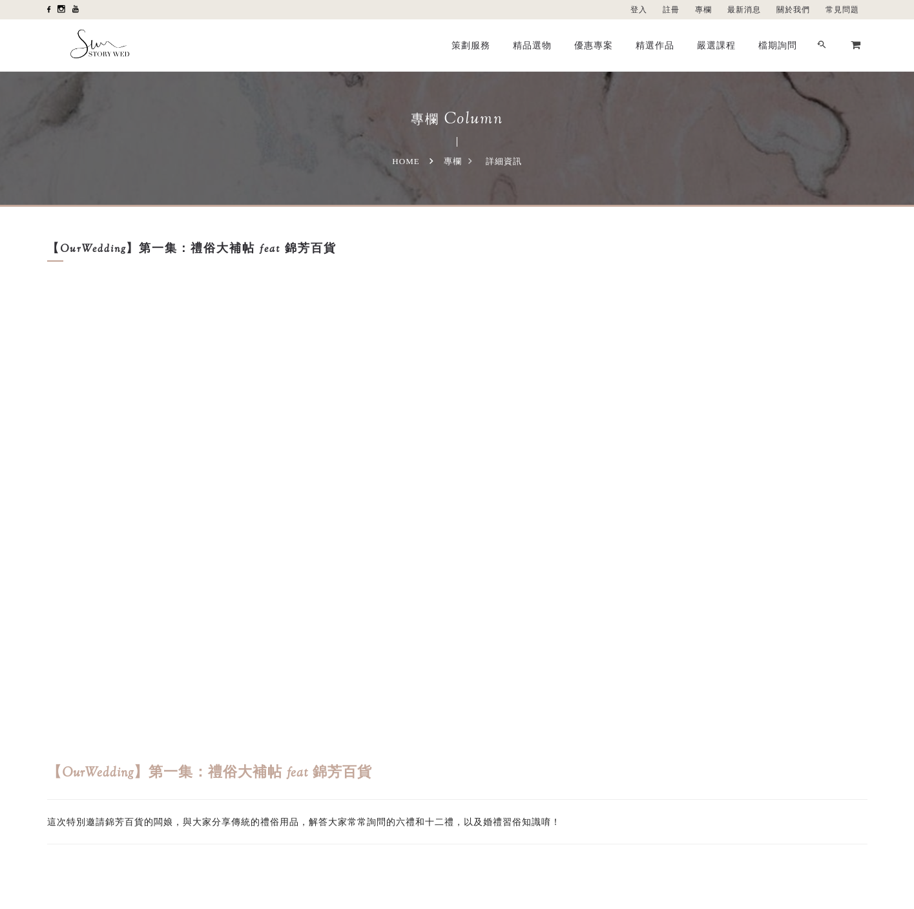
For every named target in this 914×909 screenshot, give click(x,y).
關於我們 (793, 9)
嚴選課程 (716, 45)
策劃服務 (471, 45)
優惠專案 (593, 45)
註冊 (671, 9)
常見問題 (842, 9)
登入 (638, 9)
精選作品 (655, 45)
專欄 (703, 9)
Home (405, 161)
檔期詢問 (777, 45)
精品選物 (532, 45)
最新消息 (744, 9)
